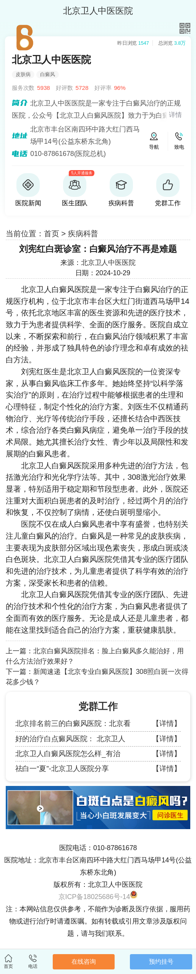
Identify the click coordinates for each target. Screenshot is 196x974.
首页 (51, 233)
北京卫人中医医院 (108, 262)
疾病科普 (83, 233)
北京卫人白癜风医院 (55, 289)
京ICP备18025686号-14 (94, 897)
